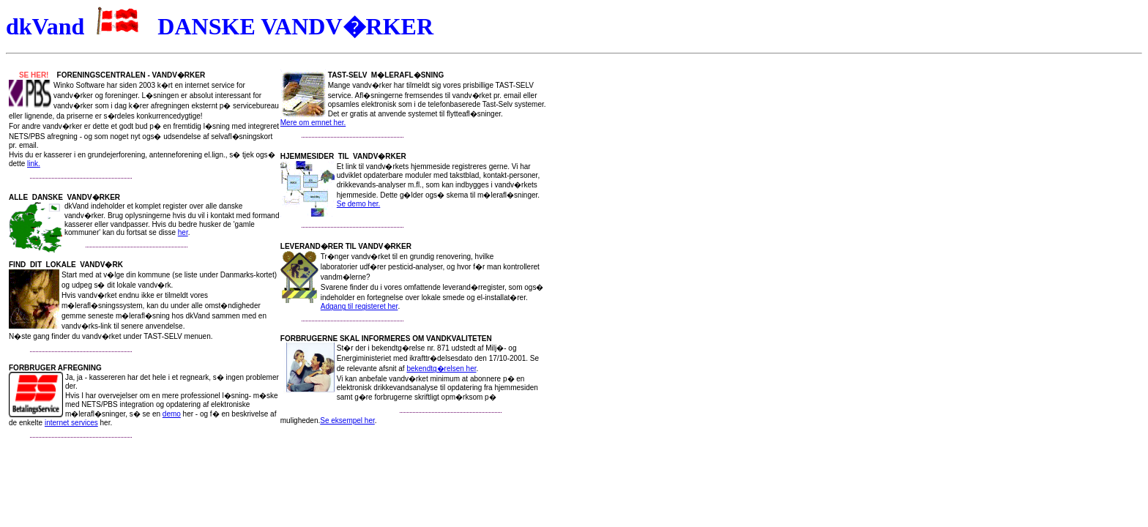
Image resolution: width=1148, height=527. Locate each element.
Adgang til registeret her (359, 306)
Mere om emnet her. (313, 123)
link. (33, 164)
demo (172, 414)
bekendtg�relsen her (441, 369)
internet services (71, 423)
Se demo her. (358, 204)
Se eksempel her (347, 420)
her (183, 232)
